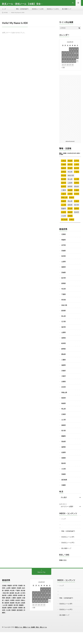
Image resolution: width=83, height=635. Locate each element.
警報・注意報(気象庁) (24, 11)
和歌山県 (64, 396)
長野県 (63, 342)
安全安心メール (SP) (41, 11)
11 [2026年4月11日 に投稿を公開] (77, 57)
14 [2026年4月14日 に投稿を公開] (68, 61)
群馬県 (63, 287)
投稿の (62, 563)
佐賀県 (63, 456)
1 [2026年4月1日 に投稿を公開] (41, 593)
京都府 (63, 374)
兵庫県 (63, 385)
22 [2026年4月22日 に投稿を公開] (70, 65)
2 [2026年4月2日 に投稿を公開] (72, 53)
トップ (4, 11)
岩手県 (63, 249)
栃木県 (63, 282)
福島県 (63, 271)
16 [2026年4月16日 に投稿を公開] (72, 61)
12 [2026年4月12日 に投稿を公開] (63, 61)
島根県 (63, 407)
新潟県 (63, 314)
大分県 (63, 473)
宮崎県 (63, 478)
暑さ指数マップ (74, 11)
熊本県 (63, 467)
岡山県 (63, 413)
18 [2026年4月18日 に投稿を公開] (77, 61)
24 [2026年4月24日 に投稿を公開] (75, 65)
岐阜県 (63, 347)
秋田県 (63, 260)
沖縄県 (63, 489)
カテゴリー (63, 508)
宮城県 (63, 254)
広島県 (63, 418)
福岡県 (63, 451)
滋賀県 (63, 369)
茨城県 (63, 276)
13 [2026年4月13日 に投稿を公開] (65, 61)
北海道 (63, 238)
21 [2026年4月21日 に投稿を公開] (68, 65)
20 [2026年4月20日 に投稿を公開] (65, 65)
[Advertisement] (70, 111)
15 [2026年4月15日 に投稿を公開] (70, 61)
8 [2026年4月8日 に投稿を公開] (41, 597)
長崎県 (63, 462)
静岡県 (63, 353)
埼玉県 (63, 293)
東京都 (63, 303)
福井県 (63, 331)
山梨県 (63, 336)
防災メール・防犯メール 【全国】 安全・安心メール (32, 630)
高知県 (63, 445)
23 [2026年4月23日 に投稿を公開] (72, 65)
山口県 (63, 423)
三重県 (63, 363)
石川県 (63, 325)
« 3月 (63, 71)
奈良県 (63, 391)
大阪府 (63, 380)
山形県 (63, 265)
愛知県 (63, 358)
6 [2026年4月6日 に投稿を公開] (65, 57)
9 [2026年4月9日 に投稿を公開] (72, 57)
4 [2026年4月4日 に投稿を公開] (77, 53)
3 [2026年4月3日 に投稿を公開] (74, 53)
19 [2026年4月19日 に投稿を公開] (63, 65)
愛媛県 (63, 440)
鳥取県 (63, 402)
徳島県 (63, 429)
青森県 (63, 243)
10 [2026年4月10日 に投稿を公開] (75, 57)
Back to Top (42, 575)
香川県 (63, 434)
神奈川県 (64, 309)
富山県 (63, 320)
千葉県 (63, 298)
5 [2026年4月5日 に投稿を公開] (62, 57)
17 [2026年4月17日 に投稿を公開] (75, 61)
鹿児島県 (64, 483)
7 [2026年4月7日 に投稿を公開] (67, 57)
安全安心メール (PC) (58, 11)
